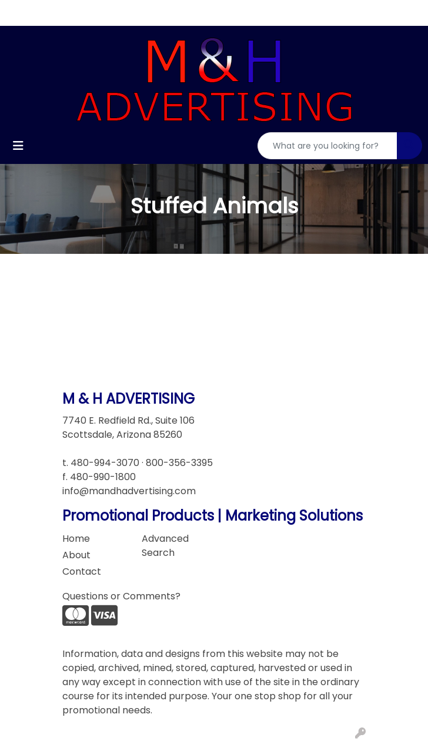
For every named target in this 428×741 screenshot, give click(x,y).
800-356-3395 (179, 463)
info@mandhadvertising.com (129, 491)
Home (76, 538)
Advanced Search (165, 545)
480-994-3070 (105, 463)
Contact (81, 571)
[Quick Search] (327, 145)
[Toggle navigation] (18, 146)
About (76, 555)
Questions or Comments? (121, 596)
